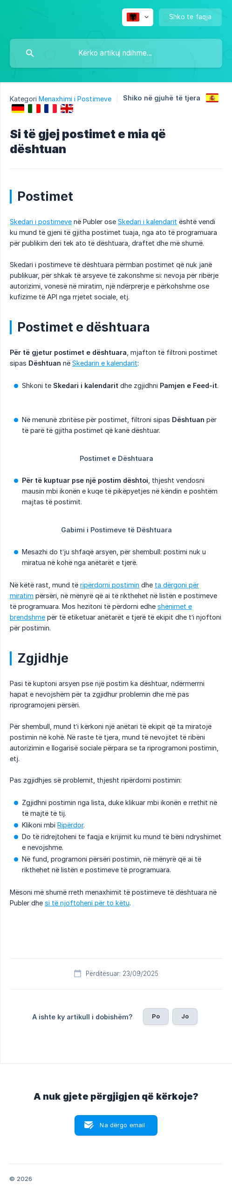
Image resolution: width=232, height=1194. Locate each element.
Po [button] (156, 1016)
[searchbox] (116, 53)
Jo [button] (185, 1016)
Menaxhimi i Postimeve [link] (75, 99)
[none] (137, 17)
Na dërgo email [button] (122, 1125)
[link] (212, 97)
